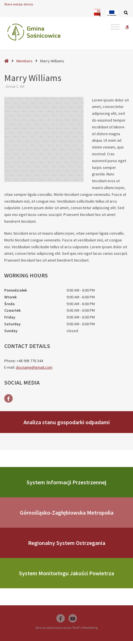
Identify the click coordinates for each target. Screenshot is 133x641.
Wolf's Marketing (85, 627)
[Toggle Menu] (115, 26)
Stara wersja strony (18, 4)
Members (24, 60)
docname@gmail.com (34, 367)
